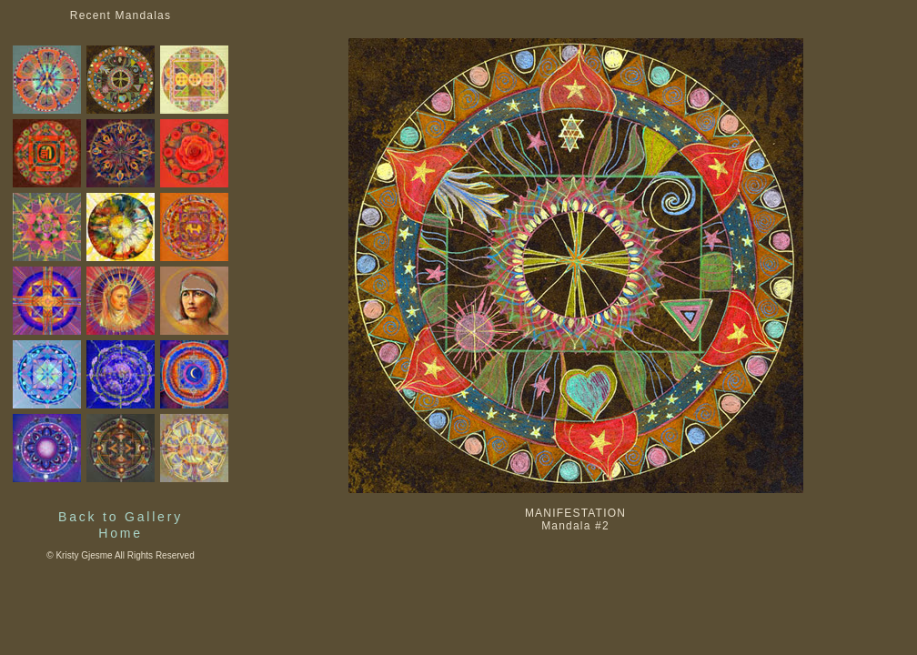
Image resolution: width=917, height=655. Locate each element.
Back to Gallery (120, 516)
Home (120, 533)
